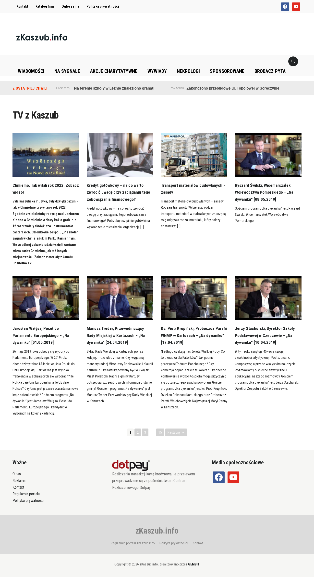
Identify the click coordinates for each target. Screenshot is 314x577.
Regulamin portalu (26, 494)
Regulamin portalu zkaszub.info (133, 543)
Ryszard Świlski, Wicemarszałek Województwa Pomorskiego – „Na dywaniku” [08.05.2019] (265, 192)
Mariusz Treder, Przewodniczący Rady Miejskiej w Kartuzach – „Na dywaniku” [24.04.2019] (117, 335)
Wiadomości (31, 71)
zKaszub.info (157, 531)
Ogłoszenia (70, 6)
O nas (16, 473)
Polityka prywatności (102, 6)
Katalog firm (45, 6)
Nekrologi (188, 71)
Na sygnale (67, 71)
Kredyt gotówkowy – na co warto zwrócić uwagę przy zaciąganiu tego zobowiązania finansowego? (119, 192)
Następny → (176, 432)
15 (160, 432)
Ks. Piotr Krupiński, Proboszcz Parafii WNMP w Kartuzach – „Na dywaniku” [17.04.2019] (190, 335)
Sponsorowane (227, 71)
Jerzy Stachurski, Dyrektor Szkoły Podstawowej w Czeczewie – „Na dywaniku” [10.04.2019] (266, 335)
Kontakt (22, 6)
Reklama (18, 480)
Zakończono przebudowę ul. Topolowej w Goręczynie (232, 88)
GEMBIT (194, 564)
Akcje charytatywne (113, 71)
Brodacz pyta (270, 71)
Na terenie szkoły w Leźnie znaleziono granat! (114, 88)
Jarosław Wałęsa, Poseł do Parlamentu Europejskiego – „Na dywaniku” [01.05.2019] (41, 335)
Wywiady (157, 71)
